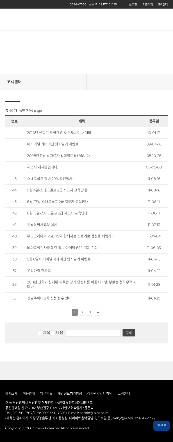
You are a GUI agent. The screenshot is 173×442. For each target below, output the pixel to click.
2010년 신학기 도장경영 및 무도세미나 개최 (59, 133)
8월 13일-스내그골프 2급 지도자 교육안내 (57, 213)
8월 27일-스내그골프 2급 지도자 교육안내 (57, 202)
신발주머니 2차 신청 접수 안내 (49, 298)
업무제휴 (46, 393)
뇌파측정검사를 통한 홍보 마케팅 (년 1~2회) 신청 (62, 248)
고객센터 (162, 4)
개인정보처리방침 (70, 393)
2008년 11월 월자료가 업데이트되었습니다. (58, 156)
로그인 (133, 4)
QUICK (161, 425)
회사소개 (11, 393)
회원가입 (148, 4)
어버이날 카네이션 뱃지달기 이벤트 (52, 144)
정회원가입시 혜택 (99, 393)
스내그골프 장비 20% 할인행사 (50, 179)
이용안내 (29, 393)
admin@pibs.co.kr (94, 413)
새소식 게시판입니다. (42, 167)
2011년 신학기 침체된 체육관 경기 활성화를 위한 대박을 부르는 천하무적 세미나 (82, 284)
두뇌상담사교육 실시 (42, 225)
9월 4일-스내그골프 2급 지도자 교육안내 (57, 190)
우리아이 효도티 (39, 271)
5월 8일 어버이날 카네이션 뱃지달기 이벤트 (59, 259)
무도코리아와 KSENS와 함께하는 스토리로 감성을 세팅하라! (71, 236)
